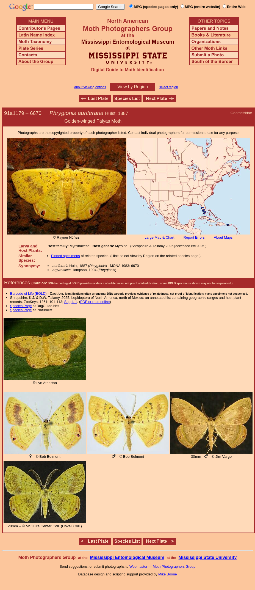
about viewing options (90, 87)
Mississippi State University (208, 557)
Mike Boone (167, 574)
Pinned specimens (65, 256)
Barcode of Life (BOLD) (28, 293)
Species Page (21, 306)
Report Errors (194, 237)
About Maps (223, 237)
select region (168, 87)
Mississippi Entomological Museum (127, 557)
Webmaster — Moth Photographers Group (162, 566)
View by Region (132, 86)
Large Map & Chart (159, 237)
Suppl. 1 (70, 302)
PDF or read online (95, 302)
